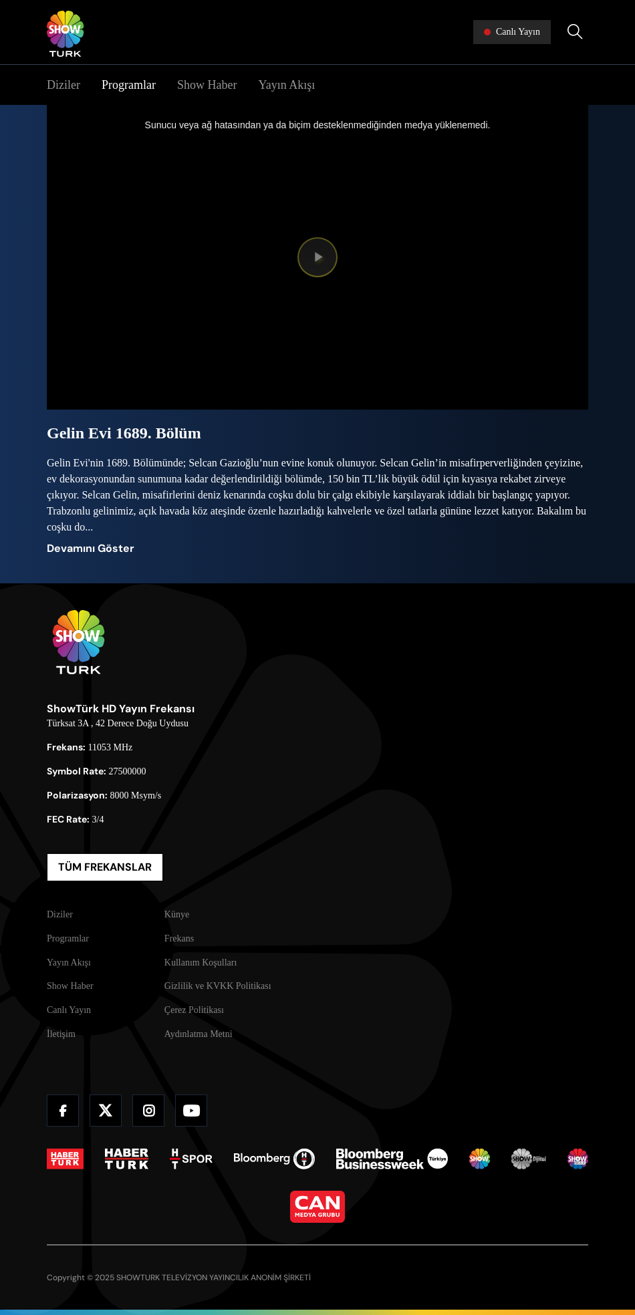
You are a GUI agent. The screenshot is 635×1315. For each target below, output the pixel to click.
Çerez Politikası (194, 1010)
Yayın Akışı (286, 85)
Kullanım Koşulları (200, 963)
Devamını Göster (90, 548)
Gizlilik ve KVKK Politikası (217, 986)
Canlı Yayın (69, 1010)
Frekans (179, 938)
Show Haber (207, 85)
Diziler (63, 85)
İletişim (61, 1034)
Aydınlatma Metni (198, 1034)
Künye (176, 914)
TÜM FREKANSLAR (105, 867)
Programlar (129, 85)
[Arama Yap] (574, 32)
